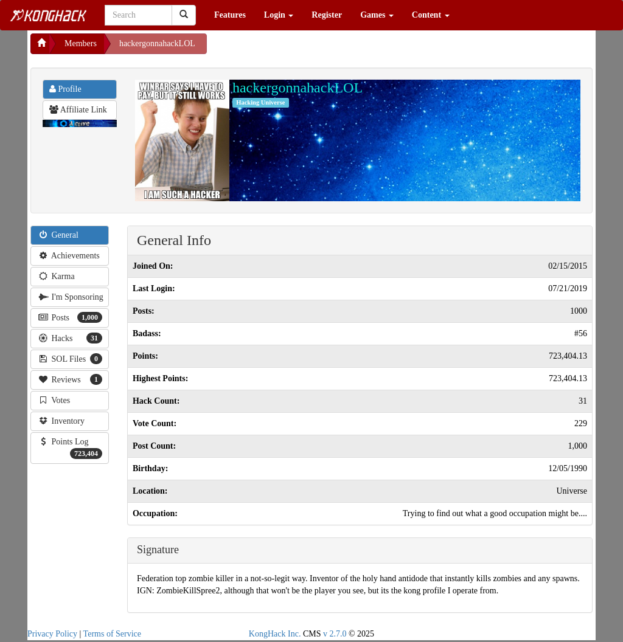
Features (230, 14)
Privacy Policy (52, 633)
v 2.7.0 (335, 633)
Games (377, 14)
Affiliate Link (78, 109)
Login (279, 14)
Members (80, 43)
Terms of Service (112, 633)
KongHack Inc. (275, 633)
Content (431, 14)
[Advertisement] (304, 48)
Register (327, 14)
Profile (65, 89)
